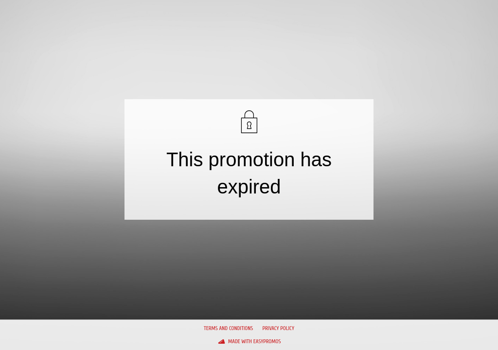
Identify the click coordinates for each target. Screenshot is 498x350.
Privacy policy (278, 328)
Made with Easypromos (254, 341)
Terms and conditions (228, 328)
